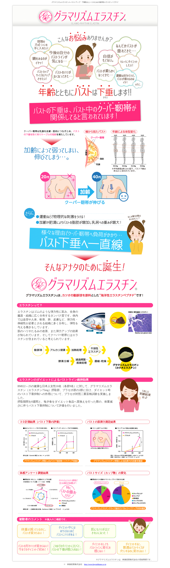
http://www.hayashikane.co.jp (95, 564)
